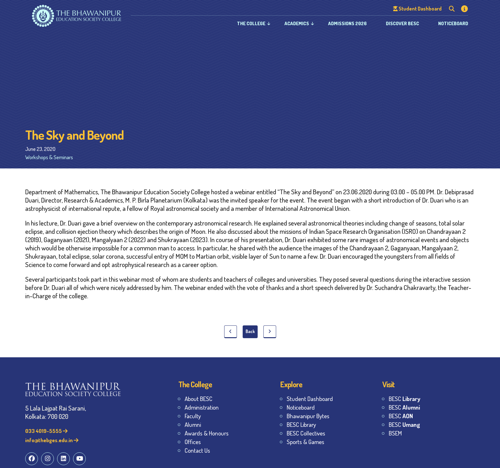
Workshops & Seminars (49, 157)
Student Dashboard (310, 398)
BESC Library (301, 424)
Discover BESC (402, 23)
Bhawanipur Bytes (308, 416)
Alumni (193, 424)
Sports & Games (305, 441)
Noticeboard (453, 23)
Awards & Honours (207, 433)
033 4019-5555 (46, 430)
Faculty (193, 416)
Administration (202, 407)
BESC (404, 398)
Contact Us (197, 450)
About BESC (198, 398)
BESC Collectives (306, 433)
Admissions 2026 (347, 23)
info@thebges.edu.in (51, 440)
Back (250, 331)
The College (251, 23)
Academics (296, 23)
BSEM (395, 433)
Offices (193, 441)
